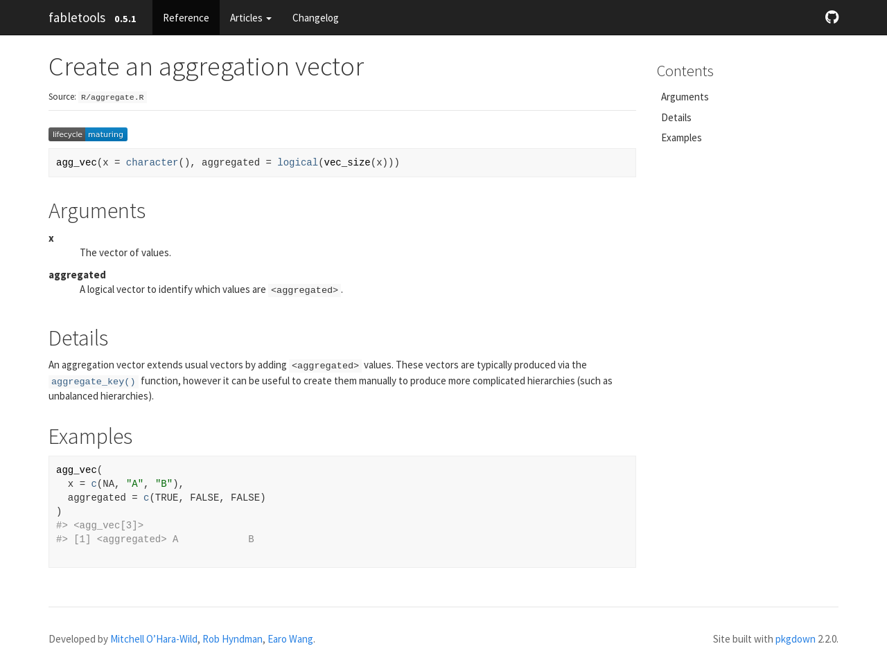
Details (676, 117)
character (152, 162)
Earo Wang (290, 638)
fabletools (77, 17)
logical (297, 162)
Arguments (685, 96)
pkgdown (795, 638)
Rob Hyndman (232, 638)
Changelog (315, 17)
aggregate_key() (93, 382)
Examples (681, 137)
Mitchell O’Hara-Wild (153, 638)
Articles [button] (251, 17)
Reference (186, 17)
